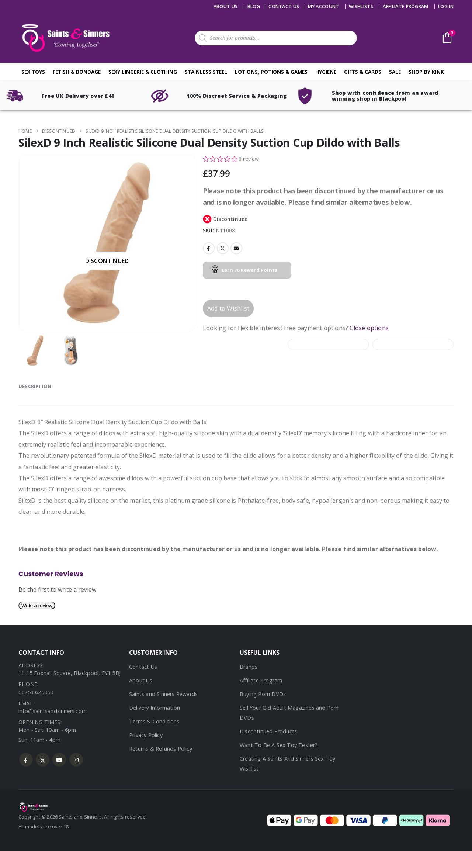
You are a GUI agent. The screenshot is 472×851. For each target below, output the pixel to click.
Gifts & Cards (362, 71)
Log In (446, 6)
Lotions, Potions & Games (271, 71)
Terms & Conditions (154, 721)
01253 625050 (35, 692)
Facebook (209, 248)
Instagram (76, 760)
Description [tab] (34, 386)
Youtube (59, 760)
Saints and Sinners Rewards (163, 694)
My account (323, 6)
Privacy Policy (146, 734)
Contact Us (143, 666)
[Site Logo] (64, 38)
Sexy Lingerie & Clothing (142, 71)
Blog (253, 6)
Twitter (223, 248)
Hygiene (325, 71)
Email (236, 248)
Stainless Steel (206, 71)
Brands (248, 666)
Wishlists (361, 6)
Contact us (283, 6)
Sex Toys (33, 71)
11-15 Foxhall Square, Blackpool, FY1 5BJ (69, 673)
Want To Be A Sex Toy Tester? (279, 744)
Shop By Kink (426, 71)
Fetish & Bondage (77, 71)
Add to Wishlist (228, 308)
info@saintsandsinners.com (52, 711)
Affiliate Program (405, 6)
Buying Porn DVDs (263, 694)
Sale (395, 71)
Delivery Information (154, 707)
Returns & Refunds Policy (160, 748)
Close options (369, 328)
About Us (226, 6)
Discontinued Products (268, 731)
